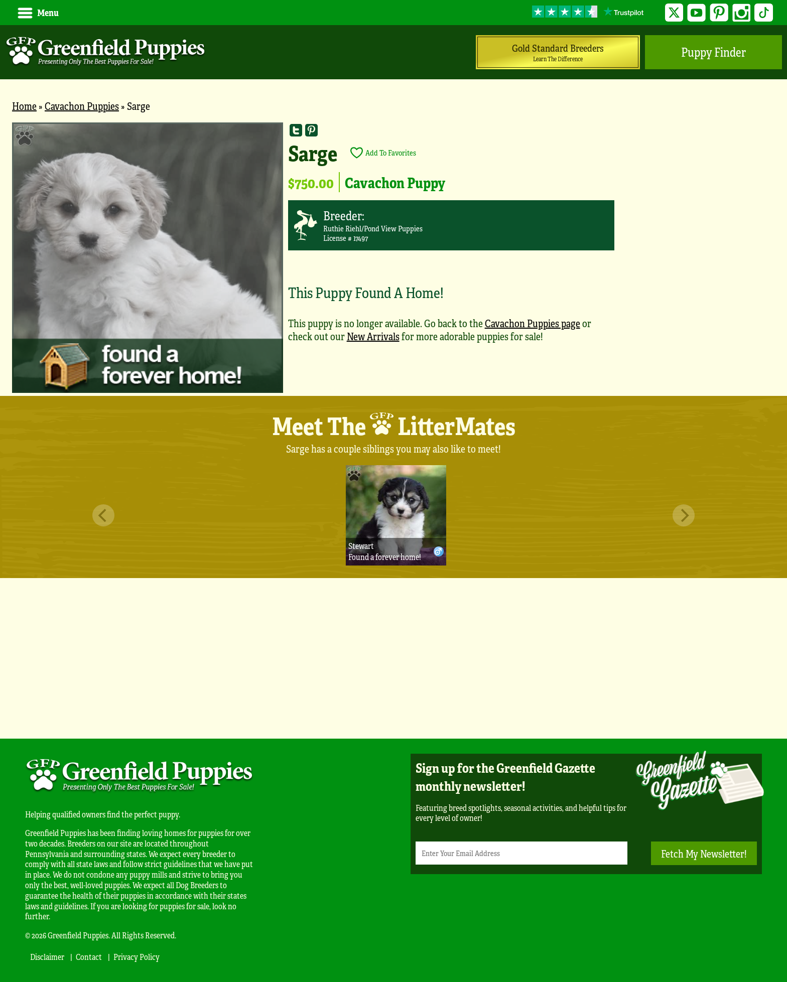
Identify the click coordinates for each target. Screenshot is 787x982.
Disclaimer (47, 956)
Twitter (674, 13)
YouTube (696, 13)
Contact (89, 956)
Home (24, 105)
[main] (393, 259)
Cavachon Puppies (82, 105)
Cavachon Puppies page (532, 323)
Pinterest (719, 13)
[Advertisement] (393, 658)
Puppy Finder (713, 52)
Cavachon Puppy (395, 182)
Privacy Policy (136, 956)
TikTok (763, 13)
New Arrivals (373, 336)
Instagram (741, 13)
